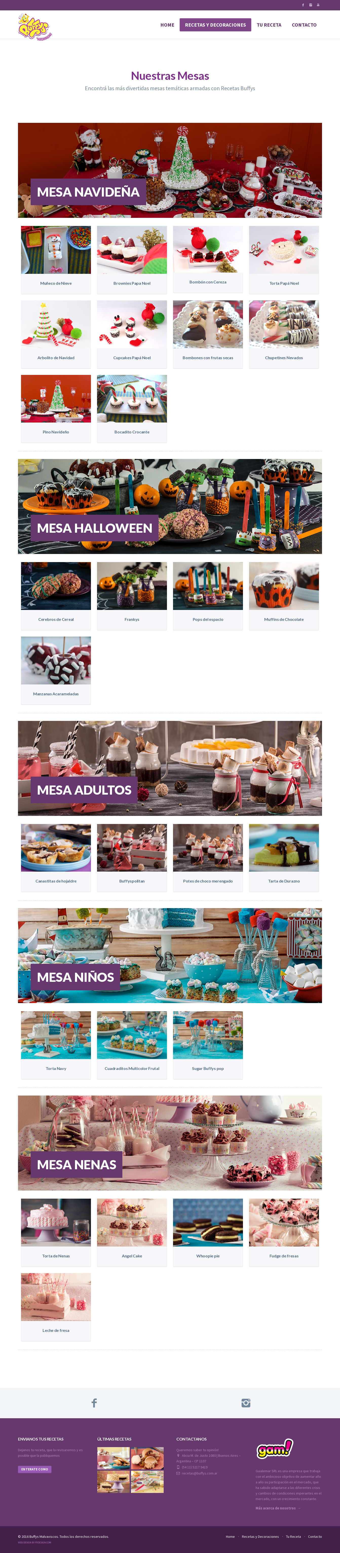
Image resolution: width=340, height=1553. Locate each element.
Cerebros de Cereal (56, 619)
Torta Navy (56, 1068)
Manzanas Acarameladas (56, 693)
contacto (304, 25)
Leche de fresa (56, 1330)
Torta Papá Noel (284, 283)
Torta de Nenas (56, 1255)
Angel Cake (132, 1255)
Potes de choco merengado (208, 880)
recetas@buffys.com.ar (196, 1473)
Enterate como (34, 1469)
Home (167, 25)
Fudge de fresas (284, 1255)
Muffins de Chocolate (284, 619)
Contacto (315, 1536)
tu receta (269, 25)
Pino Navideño (56, 431)
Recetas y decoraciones (215, 25)
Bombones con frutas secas (208, 357)
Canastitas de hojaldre (56, 880)
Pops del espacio (208, 619)
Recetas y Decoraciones (260, 1536)
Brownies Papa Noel (132, 283)
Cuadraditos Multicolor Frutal (132, 1068)
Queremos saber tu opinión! (197, 1450)
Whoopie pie (208, 1255)
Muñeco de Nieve (56, 283)
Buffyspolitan (132, 880)
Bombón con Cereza (208, 281)
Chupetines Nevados (284, 357)
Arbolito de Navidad (56, 357)
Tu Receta (293, 1536)
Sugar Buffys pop (208, 1068)
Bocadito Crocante (132, 431)
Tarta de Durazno (284, 880)
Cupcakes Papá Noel (132, 357)
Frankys (132, 619)
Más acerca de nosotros (276, 1508)
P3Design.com (43, 1542)
